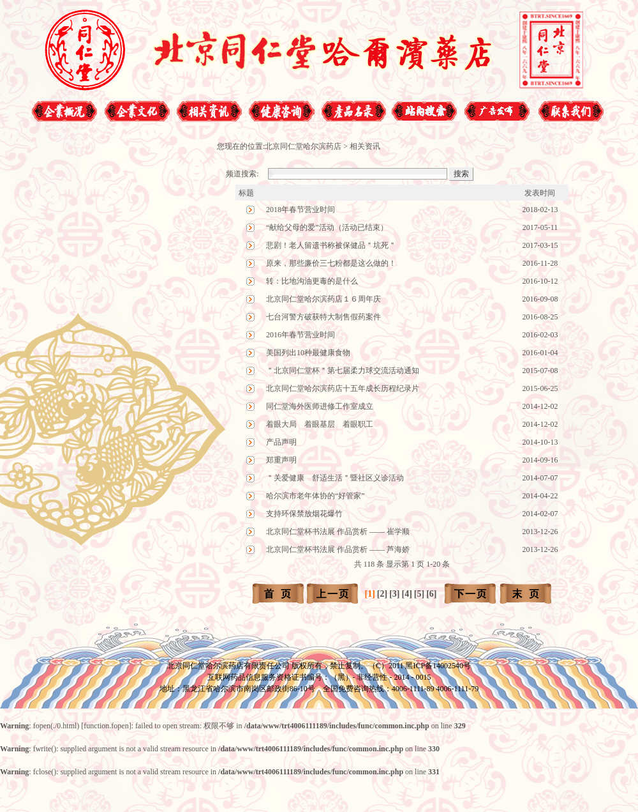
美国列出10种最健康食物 (308, 352)
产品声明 (281, 442)
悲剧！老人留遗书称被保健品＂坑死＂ (331, 245)
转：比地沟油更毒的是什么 (312, 281)
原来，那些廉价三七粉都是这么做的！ (331, 263)
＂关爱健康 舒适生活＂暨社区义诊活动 (335, 477)
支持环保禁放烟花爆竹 (304, 513)
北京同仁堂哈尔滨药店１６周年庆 (323, 299)
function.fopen (106, 725)
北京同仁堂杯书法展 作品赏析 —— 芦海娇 (338, 549)
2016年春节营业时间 (300, 334)
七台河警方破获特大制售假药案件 (323, 316)
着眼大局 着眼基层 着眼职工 (319, 424)
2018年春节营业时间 (300, 209)
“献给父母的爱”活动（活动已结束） (327, 227)
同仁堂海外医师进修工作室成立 (319, 406)
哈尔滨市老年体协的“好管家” (315, 495)
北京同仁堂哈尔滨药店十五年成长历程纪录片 (342, 388)
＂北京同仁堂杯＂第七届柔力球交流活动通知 (342, 370)
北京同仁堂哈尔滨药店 (303, 146)
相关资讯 (365, 146)
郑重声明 (281, 460)
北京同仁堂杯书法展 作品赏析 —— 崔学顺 (338, 531)
